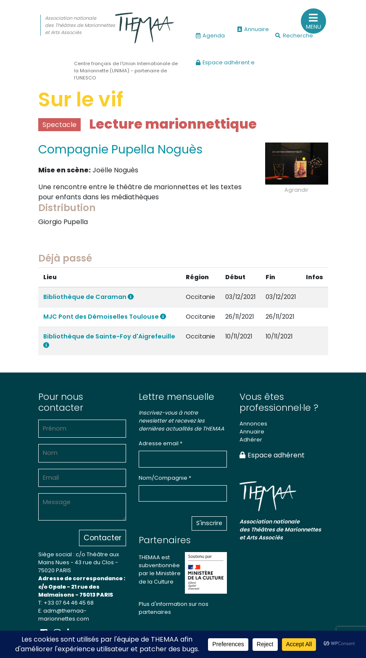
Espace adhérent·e (225, 62)
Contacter (102, 538)
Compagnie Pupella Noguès (120, 149)
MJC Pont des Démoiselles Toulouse (104, 316)
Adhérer (251, 439)
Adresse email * (160, 443)
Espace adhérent (272, 455)
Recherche (294, 35)
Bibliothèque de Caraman (88, 297)
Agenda (210, 35)
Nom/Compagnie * (165, 477)
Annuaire (253, 29)
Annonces (253, 423)
